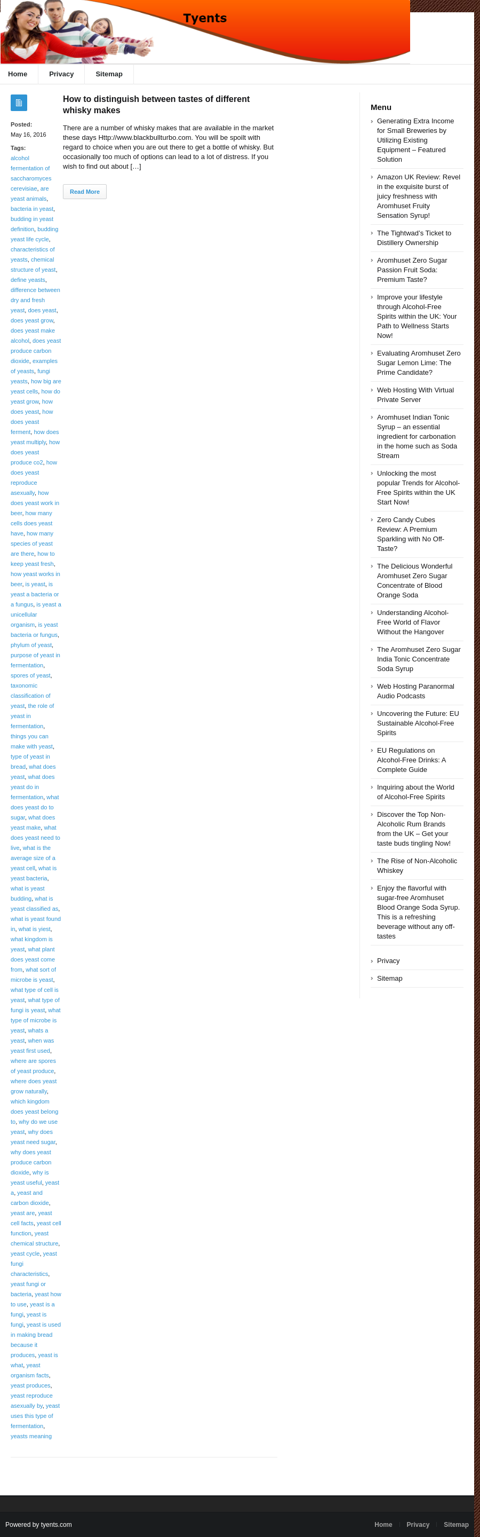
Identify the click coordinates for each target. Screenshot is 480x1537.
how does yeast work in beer (35, 503)
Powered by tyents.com (38, 1524)
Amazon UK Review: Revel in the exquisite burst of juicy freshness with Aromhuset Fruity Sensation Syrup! (418, 196)
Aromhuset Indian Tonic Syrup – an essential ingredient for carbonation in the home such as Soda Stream (417, 436)
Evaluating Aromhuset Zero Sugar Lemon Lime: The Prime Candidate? (419, 362)
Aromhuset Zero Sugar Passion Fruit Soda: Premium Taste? (412, 269)
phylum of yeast (31, 645)
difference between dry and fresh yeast (35, 300)
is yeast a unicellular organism (36, 614)
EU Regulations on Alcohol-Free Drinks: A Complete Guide (411, 760)
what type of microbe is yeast (36, 1020)
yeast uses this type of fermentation (35, 1415)
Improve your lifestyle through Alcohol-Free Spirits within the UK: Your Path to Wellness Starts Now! (417, 316)
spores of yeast (31, 675)
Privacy (61, 74)
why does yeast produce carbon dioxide (31, 1162)
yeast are (23, 1213)
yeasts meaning (31, 1436)
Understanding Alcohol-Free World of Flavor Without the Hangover (413, 622)
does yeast (42, 310)
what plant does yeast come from (33, 959)
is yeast (35, 584)
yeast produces (31, 1385)
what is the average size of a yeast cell (33, 858)
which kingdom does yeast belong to (34, 1111)
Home (383, 1524)
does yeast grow (32, 320)
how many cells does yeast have (31, 523)
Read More (85, 191)
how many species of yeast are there (32, 543)
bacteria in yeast (32, 209)
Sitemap (109, 74)
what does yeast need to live (35, 837)
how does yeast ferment (32, 421)
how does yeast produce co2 (35, 452)
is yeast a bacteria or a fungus (35, 594)
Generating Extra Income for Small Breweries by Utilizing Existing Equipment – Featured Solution (415, 140)
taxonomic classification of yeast (31, 695)
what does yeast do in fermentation (33, 787)
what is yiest (35, 929)
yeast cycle (25, 1253)
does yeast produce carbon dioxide (36, 350)
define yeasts (28, 280)
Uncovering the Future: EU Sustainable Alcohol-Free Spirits (418, 723)
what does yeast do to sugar (35, 807)
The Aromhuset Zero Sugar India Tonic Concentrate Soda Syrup (419, 659)
